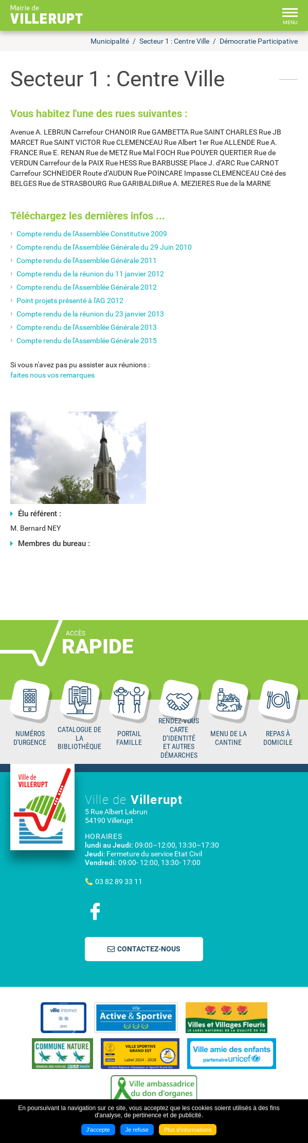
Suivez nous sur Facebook (95, 911)
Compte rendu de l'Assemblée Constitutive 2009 (91, 234)
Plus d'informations (188, 1130)
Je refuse (137, 1130)
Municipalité (109, 41)
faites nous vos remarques (52, 375)
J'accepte (98, 1130)
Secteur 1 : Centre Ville (174, 41)
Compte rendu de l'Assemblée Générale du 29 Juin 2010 (104, 247)
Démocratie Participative (259, 41)
